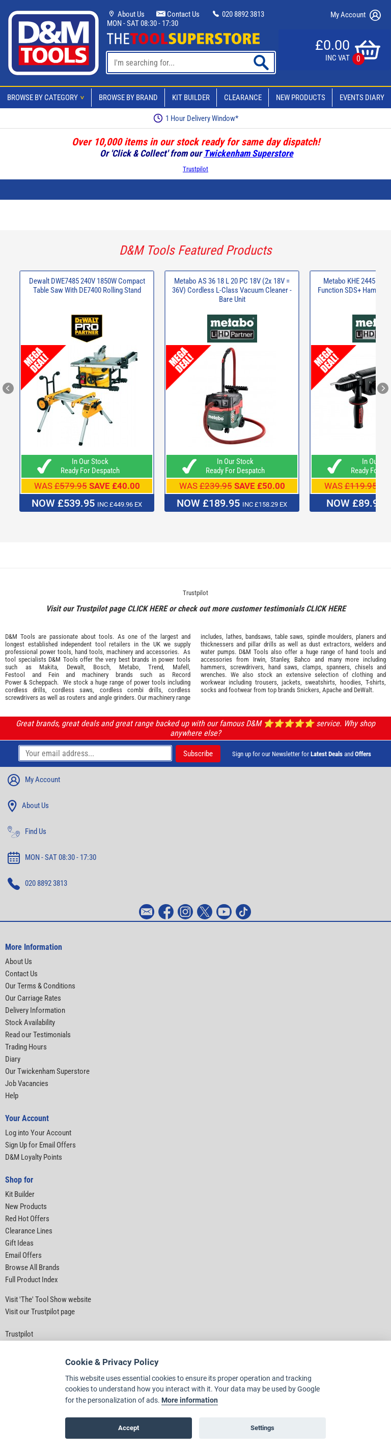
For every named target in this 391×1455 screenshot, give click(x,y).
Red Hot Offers (27, 1218)
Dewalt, (76, 667)
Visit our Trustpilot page (40, 1311)
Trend (155, 667)
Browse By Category (47, 97)
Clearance (243, 97)
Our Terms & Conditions (40, 985)
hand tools (89, 652)
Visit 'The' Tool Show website (48, 1299)
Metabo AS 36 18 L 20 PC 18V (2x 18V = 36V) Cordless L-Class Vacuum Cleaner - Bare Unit (232, 290)
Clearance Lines (28, 1230)
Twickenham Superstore (248, 153)
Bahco (302, 659)
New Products (300, 97)
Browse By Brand (128, 97)
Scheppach (43, 682)
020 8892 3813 (237, 14)
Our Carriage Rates (33, 998)
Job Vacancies (26, 1083)
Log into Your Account (38, 1132)
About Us (126, 14)
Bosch (101, 667)
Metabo (129, 667)
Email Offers (23, 1255)
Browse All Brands (32, 1267)
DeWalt (363, 690)
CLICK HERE (147, 608)
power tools (55, 652)
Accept (128, 1428)
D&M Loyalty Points (33, 1157)
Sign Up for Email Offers (40, 1145)
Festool (15, 674)
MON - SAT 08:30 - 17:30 (142, 23)
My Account (355, 15)
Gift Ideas (19, 1243)
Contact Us (178, 14)
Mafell (181, 667)
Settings (262, 1428)
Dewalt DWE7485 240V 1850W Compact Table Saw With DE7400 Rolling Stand (87, 285)
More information (189, 1400)
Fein (53, 674)
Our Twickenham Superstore (47, 1071)
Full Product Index (31, 1279)
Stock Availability (30, 1022)
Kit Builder (191, 97)
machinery (119, 652)
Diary (12, 1059)
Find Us (27, 832)
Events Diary (362, 97)
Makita (48, 667)
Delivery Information (35, 1010)
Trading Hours (26, 1046)
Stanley (279, 659)
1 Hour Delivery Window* (195, 118)
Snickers (308, 690)
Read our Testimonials (38, 1034)
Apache (332, 690)
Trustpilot (195, 169)
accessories (162, 652)
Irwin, (260, 659)
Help (11, 1095)
